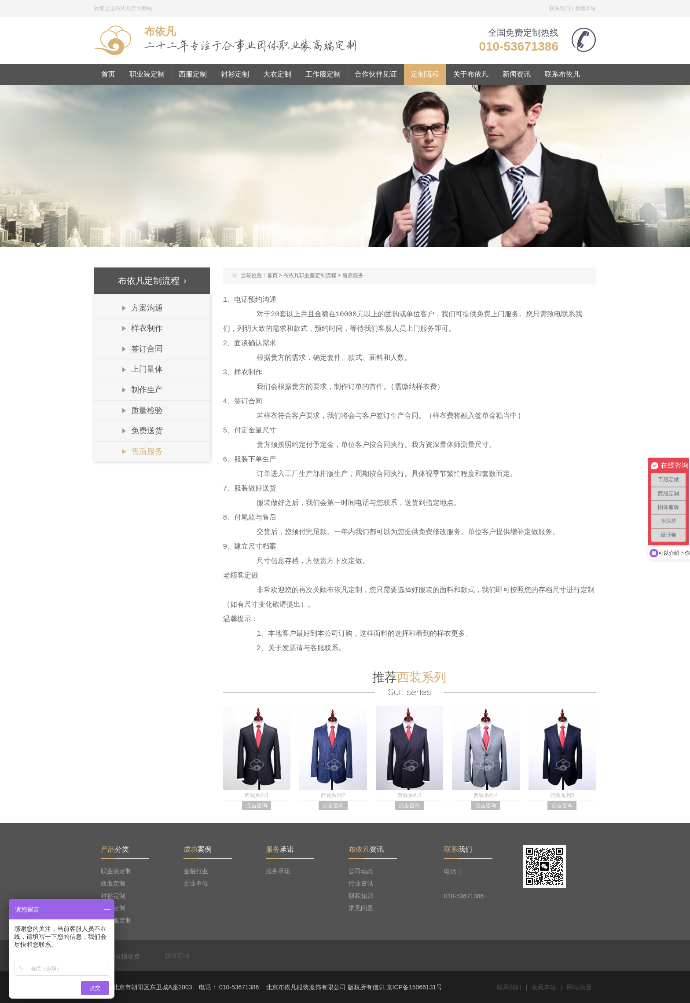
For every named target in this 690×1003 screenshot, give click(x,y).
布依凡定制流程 (152, 281)
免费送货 (147, 430)
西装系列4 (485, 795)
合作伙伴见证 (376, 74)
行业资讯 (361, 883)
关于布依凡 (470, 74)
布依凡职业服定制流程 (309, 275)
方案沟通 (147, 308)
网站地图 (579, 987)
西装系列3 (409, 795)
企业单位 (196, 883)
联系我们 (559, 8)
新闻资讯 (517, 74)
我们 (458, 849)
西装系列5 (562, 795)
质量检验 (147, 410)
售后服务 (147, 451)
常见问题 (361, 907)
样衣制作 (147, 328)
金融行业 (196, 871)
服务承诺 (278, 871)
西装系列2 (333, 795)
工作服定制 (323, 74)
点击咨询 (256, 805)
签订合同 (147, 348)
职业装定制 (147, 74)
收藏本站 (585, 8)
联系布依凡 (562, 74)
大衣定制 (277, 74)
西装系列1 (257, 795)
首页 (108, 74)
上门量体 (147, 369)
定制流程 (425, 74)
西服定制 (193, 74)
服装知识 (361, 895)
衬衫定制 (235, 74)
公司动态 (361, 871)
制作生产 (147, 389)
